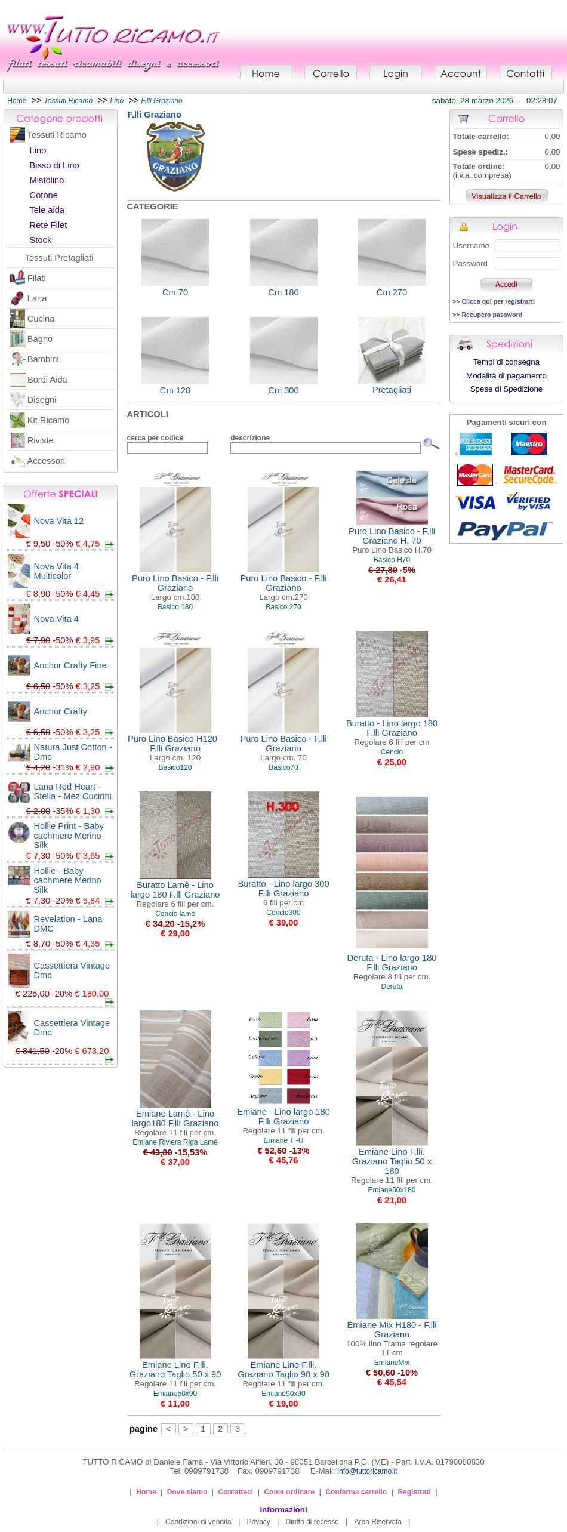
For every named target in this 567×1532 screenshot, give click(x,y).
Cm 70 (175, 292)
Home (16, 101)
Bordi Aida (47, 379)
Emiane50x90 (175, 1393)
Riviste (40, 440)
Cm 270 (392, 292)
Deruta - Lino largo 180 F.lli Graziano (392, 967)
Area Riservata (378, 1522)
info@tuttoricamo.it (367, 1471)
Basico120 (175, 767)
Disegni (42, 400)
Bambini (43, 359)
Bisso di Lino (54, 165)
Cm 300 (283, 390)
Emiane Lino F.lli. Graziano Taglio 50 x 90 (175, 1374)
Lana (37, 298)
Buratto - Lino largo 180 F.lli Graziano (391, 733)
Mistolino (47, 180)
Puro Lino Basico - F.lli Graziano (175, 588)
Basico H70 (392, 560)
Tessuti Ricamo (57, 135)
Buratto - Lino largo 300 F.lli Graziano (283, 893)
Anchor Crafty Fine (70, 665)
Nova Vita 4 (56, 619)
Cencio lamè (175, 914)
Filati (36, 278)
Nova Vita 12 (59, 521)
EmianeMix (391, 1362)
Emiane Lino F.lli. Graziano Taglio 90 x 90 (283, 1374)
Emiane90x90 (283, 1393)
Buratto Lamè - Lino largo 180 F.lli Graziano (175, 894)
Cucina (41, 318)
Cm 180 (283, 292)
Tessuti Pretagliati (59, 258)
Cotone (44, 195)
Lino (38, 150)
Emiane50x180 (391, 1190)
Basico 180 (175, 607)
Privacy (258, 1522)
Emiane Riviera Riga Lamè (175, 1142)
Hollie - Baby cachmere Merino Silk (67, 880)
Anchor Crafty (61, 711)
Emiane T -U (284, 1140)
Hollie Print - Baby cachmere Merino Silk (69, 835)
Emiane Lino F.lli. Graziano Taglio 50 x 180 (392, 1166)
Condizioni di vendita (198, 1522)
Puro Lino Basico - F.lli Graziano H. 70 (392, 540)
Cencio (392, 752)
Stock (41, 240)
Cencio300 (283, 912)
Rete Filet (48, 225)
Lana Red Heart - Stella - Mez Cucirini (73, 791)
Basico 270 (283, 607)
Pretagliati (391, 389)
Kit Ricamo (48, 420)
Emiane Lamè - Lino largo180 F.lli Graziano (175, 1123)
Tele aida (46, 210)
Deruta (391, 986)
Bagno (40, 339)
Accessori (46, 461)
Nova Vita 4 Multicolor (56, 571)
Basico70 (283, 767)
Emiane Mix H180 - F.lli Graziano (391, 1338)
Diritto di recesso (312, 1522)
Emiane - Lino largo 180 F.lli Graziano (283, 1121)
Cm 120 (175, 390)
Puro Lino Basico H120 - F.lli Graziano (175, 748)
